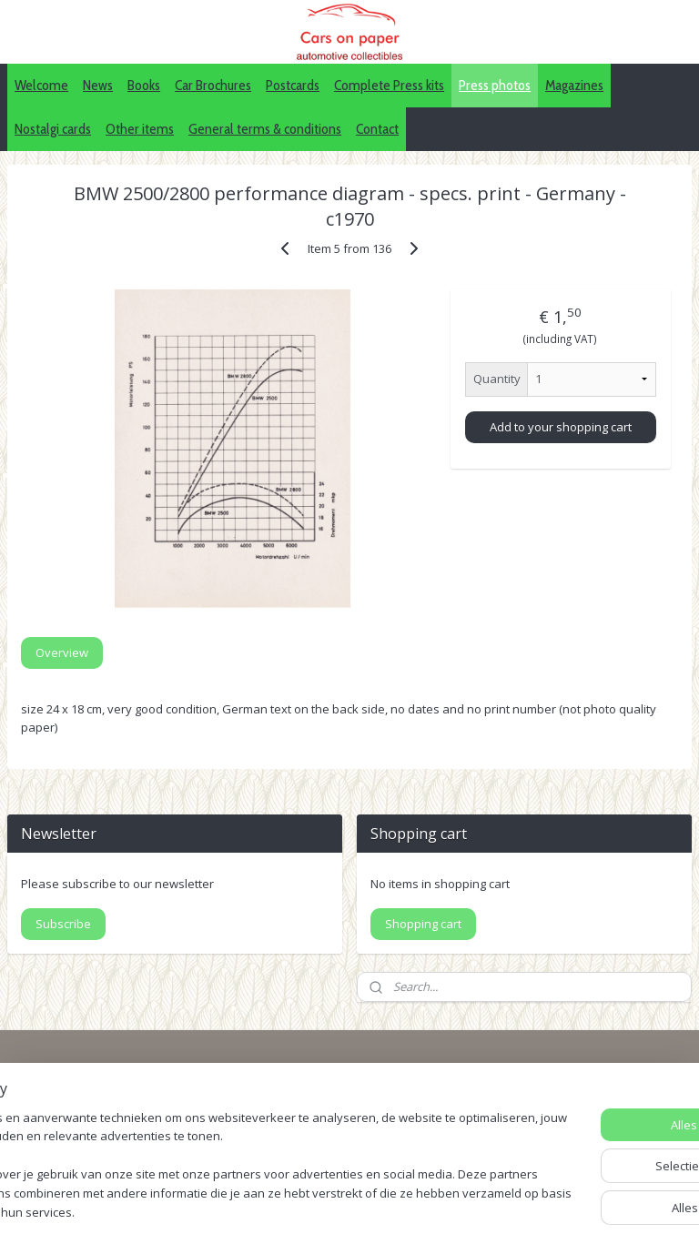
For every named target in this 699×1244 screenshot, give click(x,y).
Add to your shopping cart (561, 426)
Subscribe (63, 923)
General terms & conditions (264, 128)
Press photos (495, 85)
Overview (61, 652)
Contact (377, 128)
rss (381, 1211)
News (98, 85)
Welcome (41, 85)
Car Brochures (213, 85)
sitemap (342, 1211)
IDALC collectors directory (550, 1104)
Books (143, 85)
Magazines (574, 85)
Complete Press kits (389, 85)
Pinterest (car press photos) (555, 1125)
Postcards (292, 85)
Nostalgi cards (53, 128)
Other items (140, 128)
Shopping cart (423, 923)
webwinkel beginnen (450, 1211)
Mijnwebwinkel (609, 1211)
